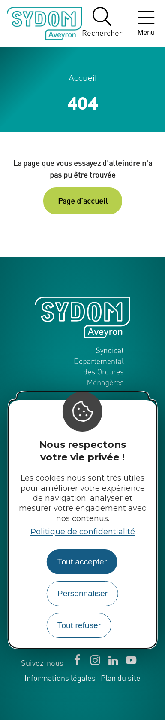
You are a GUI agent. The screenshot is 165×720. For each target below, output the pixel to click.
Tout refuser (79, 625)
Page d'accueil (83, 200)
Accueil (83, 78)
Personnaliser (82, 593)
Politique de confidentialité (82, 531)
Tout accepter (82, 561)
